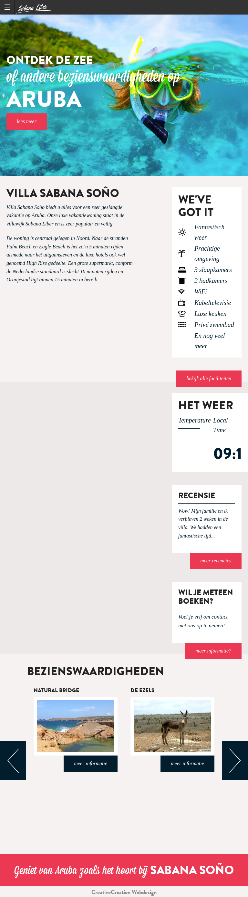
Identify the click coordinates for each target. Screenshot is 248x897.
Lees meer (26, 121)
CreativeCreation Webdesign (124, 892)
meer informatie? (213, 650)
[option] (124, 95)
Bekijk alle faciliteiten (208, 378)
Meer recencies (215, 560)
